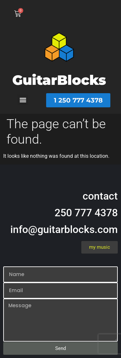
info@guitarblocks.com (64, 229)
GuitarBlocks (59, 80)
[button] (22, 99)
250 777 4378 (86, 213)
